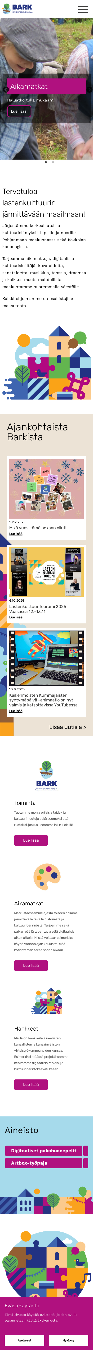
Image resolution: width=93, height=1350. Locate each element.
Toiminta (25, 803)
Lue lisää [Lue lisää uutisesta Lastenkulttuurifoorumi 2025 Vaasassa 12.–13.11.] (15, 617)
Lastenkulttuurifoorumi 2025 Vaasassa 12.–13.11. (37, 609)
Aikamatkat (28, 903)
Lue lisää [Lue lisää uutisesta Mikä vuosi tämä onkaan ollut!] (15, 534)
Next (88, 88)
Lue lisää (19, 111)
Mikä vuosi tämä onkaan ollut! (37, 527)
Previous (4, 88)
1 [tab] (46, 163)
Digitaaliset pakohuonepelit (43, 1150)
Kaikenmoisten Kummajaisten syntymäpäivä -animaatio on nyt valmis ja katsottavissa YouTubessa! (44, 700)
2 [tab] (53, 163)
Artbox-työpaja (29, 1163)
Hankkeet (26, 1028)
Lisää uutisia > (67, 727)
